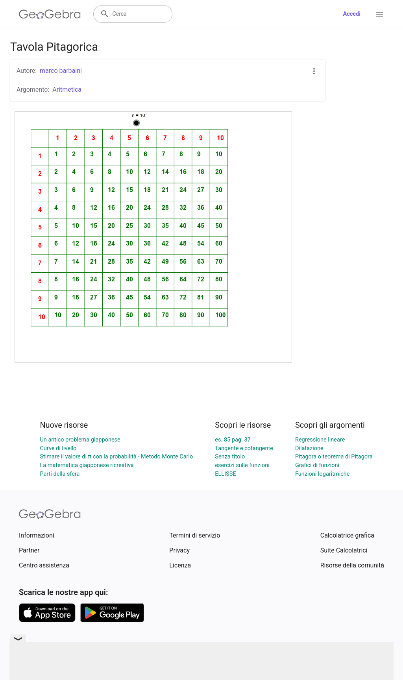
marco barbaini (61, 70)
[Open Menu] (379, 14)
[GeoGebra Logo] (50, 14)
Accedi (351, 14)
